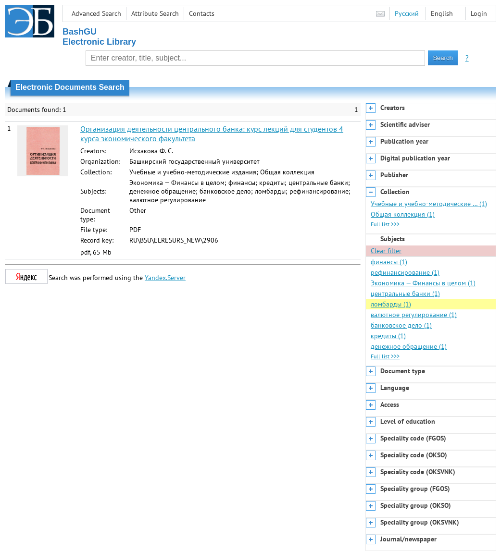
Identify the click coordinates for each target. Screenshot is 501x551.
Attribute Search (155, 13)
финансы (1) (389, 261)
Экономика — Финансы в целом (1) (423, 283)
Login (479, 13)
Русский (407, 13)
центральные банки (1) (405, 293)
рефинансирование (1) (405, 272)
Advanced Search (96, 13)
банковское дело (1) (401, 325)
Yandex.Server (165, 277)
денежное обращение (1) (409, 346)
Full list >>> (385, 224)
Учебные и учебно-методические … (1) (429, 203)
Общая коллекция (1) (403, 214)
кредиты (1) (388, 335)
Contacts (201, 13)
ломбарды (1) (391, 304)
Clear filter (386, 250)
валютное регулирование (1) (414, 314)
